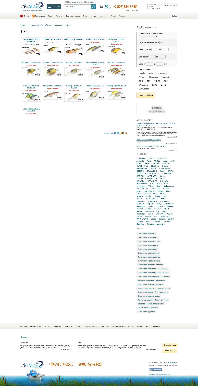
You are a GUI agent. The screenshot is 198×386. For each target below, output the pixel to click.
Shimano (170, 206)
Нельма (167, 221)
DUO (141, 81)
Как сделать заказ (118, 326)
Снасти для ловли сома (147, 249)
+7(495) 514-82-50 (61, 364)
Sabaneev (141, 206)
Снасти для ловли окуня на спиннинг (153, 273)
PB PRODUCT (151, 199)
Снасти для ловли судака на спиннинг (154, 276)
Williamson (143, 85)
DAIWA (171, 171)
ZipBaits (142, 77)
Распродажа (40, 16)
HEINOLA (140, 181)
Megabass (153, 77)
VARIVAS (160, 214)
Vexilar (139, 216)
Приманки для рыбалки (41, 25)
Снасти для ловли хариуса (149, 257)
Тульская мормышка (156, 224)
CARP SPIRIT (165, 168)
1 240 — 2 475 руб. (74, 47)
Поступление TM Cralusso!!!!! (149, 140)
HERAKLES (162, 73)
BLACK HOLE (142, 166)
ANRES (157, 81)
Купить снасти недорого (148, 308)
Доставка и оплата (73, 16)
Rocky (158, 204)
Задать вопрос (169, 351)
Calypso (153, 168)
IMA (148, 81)
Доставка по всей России (156, 109)
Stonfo (166, 209)
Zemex (162, 219)
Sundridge (141, 214)
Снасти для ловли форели (149, 241)
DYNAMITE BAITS (151, 174)
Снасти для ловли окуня (148, 245)
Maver (139, 191)
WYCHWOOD (142, 219)
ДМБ (148, 221)
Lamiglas (140, 186)
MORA (163, 194)
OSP (67, 25)
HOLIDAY (164, 181)
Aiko (149, 161)
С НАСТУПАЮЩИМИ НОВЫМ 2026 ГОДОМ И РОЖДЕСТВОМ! (156, 124)
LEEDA (150, 186)
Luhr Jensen (144, 89)
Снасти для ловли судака (148, 253)
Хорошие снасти (163, 288)
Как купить (103, 16)
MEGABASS (150, 191)
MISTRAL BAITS (150, 194)
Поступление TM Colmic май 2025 (151, 146)
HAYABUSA (161, 179)
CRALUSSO (152, 171)
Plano (162, 199)
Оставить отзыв (170, 345)
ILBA (152, 184)
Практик (140, 224)
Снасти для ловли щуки (148, 237)
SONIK (148, 209)
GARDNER (151, 176)
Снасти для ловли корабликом (150, 284)
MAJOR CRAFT (143, 189)
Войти (174, 16)
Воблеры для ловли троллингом (151, 280)
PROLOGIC (165, 201)
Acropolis (140, 161)
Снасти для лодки (145, 292)
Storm (150, 73)
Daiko (162, 171)
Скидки (50, 16)
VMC (156, 216)
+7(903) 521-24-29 (89, 364)
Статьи (113, 16)
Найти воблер (146, 95)
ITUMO (154, 85)
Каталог (24, 25)
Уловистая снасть (145, 300)
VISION (148, 216)
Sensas (160, 206)
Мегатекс (157, 221)
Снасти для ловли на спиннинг (150, 265)
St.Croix (157, 209)
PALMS (140, 199)
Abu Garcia (162, 158)
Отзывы (48, 326)
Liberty (164, 85)
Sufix (164, 211)
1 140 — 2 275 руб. (53, 46)
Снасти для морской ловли (149, 261)
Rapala (142, 73)
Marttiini (166, 189)
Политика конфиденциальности (159, 374)
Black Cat (166, 163)
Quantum (140, 204)
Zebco (153, 219)
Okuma (157, 196)
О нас (85, 16)
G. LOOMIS (166, 174)
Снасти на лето (161, 292)
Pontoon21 (165, 77)
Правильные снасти (146, 288)
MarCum (155, 189)
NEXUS (140, 196)
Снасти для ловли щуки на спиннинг (153, 269)
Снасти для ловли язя (147, 234)
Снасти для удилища (146, 312)
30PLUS (151, 158)
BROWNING (142, 168)
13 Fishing (141, 158)
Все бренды (144, 69)
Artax (165, 161)
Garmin (162, 176)
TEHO (150, 214)
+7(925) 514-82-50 (125, 6)
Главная (23, 326)
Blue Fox (155, 166)
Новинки (27, 16)
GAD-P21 (140, 176)
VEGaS (170, 214)
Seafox (151, 206)
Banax (147, 163)
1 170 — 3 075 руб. (31, 47)
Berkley (156, 163)
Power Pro (152, 201)
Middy (160, 191)
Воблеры (58, 25)
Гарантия (59, 16)
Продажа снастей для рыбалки (151, 304)
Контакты (122, 16)
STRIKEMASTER (152, 211)
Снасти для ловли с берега (149, 296)
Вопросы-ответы (36, 326)
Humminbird (142, 184)
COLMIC (140, 171)
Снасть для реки (161, 300)
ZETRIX (171, 219)
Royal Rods (168, 204)
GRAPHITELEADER (145, 179)
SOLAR (140, 209)
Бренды (93, 16)
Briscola (165, 166)
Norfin (148, 196)
